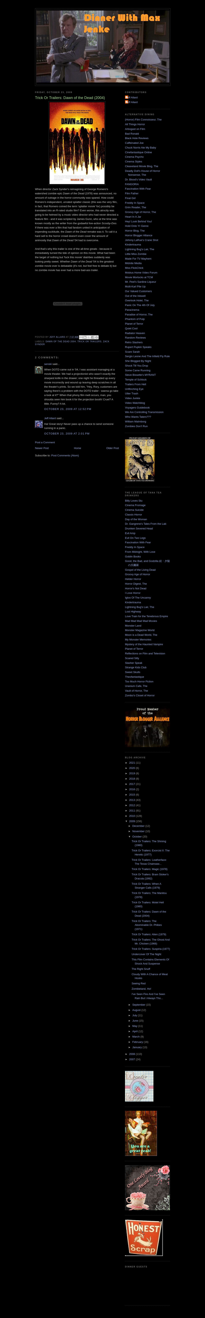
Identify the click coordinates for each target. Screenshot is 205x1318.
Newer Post (42, 448)
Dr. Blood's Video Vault (138, 179)
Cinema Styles (133, 161)
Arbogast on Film (135, 129)
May (135, 1026)
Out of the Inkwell (135, 295)
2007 (132, 1059)
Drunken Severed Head (139, 528)
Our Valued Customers (138, 291)
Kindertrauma (133, 244)
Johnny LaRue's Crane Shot (141, 240)
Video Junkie (132, 398)
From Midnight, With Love (140, 551)
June (135, 1020)
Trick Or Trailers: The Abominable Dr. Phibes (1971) (147, 925)
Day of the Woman (136, 519)
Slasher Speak (133, 662)
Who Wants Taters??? (138, 416)
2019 (132, 773)
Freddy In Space (134, 202)
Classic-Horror (133, 514)
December (138, 825)
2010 (132, 815)
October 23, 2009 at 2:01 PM (67, 433)
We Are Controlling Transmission (144, 412)
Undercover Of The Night (146, 954)
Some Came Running (137, 370)
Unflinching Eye (134, 389)
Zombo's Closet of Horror (140, 695)
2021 (132, 762)
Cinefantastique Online (138, 152)
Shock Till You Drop (136, 365)
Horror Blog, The (135, 230)
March (136, 1036)
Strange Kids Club (135, 667)
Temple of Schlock (136, 379)
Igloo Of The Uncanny (138, 597)
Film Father (132, 193)
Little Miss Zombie (135, 253)
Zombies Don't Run (136, 426)
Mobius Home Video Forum (141, 272)
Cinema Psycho (134, 156)
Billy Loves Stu (133, 500)
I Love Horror (133, 592)
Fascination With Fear (138, 188)
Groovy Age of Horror (137, 574)
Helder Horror (133, 579)
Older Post (112, 448)
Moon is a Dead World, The (141, 634)
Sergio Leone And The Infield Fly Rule (147, 356)
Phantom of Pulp (135, 319)
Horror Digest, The (136, 583)
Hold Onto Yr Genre (137, 225)
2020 (132, 768)
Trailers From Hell (135, 384)
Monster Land (133, 625)
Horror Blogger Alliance (138, 235)
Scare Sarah (132, 351)
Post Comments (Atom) (65, 455)
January (137, 1047)
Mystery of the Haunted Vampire (144, 644)
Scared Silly (132, 658)
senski (48, 364)
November (138, 831)
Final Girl (130, 198)
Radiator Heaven (135, 333)
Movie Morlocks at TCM (139, 277)
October (137, 836)
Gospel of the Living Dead (140, 569)
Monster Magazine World (139, 630)
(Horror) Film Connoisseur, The (143, 119)
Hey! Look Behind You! (138, 221)
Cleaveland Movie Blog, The (141, 166)
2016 (132, 789)
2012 (132, 805)
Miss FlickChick (134, 267)
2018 (132, 778)
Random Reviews (135, 337)
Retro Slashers (134, 342)
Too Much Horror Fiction (139, 681)
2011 (132, 810)
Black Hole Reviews (137, 138)
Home (77, 448)
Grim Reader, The (135, 207)
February (138, 1041)
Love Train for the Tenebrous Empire (146, 616)
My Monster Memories (138, 639)
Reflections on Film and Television (145, 653)
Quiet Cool (131, 328)
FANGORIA (132, 184)
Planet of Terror (134, 323)
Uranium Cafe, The (136, 686)
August (136, 1010)
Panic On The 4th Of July (140, 305)
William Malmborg (135, 421)
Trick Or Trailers (89, 341)
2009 (132, 821)
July (135, 1015)
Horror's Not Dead (135, 588)
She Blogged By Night (138, 360)
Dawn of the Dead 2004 (61, 341)
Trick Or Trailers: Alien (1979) (149, 934)
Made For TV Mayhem (138, 258)
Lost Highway (133, 611)
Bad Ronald (132, 133)
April (135, 1031)
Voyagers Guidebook (137, 407)
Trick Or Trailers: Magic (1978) (149, 869)
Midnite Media (133, 263)
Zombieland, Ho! (141, 988)
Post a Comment (45, 442)
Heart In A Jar (133, 216)
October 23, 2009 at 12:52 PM (67, 409)
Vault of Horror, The (136, 690)
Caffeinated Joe (134, 142)
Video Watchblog (135, 402)
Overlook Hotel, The (137, 300)
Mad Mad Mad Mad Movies (141, 620)
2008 (132, 1054)
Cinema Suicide (134, 509)
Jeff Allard (50, 418)
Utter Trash (131, 393)
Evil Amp (130, 533)
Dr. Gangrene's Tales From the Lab (145, 523)
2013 (132, 799)
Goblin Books (133, 556)
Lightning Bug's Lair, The (139, 249)
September (139, 1004)
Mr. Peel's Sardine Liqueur (140, 281)
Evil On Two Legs (135, 537)
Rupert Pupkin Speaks (138, 347)
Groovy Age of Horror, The (140, 212)
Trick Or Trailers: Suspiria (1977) (151, 948)
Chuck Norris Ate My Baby (140, 147)
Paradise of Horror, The (139, 314)
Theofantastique (134, 676)
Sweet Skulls (132, 672)
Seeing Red (138, 983)
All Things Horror (135, 124)
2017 (132, 784)
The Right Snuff (141, 968)
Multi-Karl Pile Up (135, 286)
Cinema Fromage (135, 505)
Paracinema (132, 309)
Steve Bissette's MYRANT (140, 374)
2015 (132, 794)
